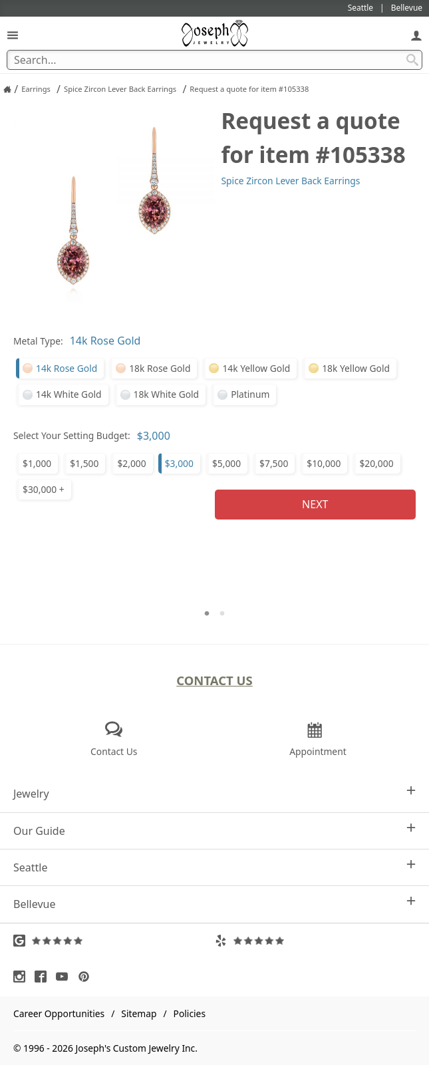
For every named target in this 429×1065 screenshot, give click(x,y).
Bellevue (214, 903)
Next (315, 504)
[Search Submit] (412, 60)
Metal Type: (38, 341)
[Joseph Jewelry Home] (7, 89)
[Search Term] (214, 60)
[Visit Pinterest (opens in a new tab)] (87, 976)
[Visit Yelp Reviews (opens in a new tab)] (315, 941)
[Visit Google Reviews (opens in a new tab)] (114, 941)
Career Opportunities (58, 1013)
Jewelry (214, 793)
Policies (190, 1013)
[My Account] (416, 35)
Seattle (214, 867)
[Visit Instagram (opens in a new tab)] (22, 976)
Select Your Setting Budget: (71, 435)
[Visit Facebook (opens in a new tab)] (44, 976)
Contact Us (214, 680)
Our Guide (214, 830)
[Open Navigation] (13, 35)
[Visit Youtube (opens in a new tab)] (65, 976)
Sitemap (138, 1013)
